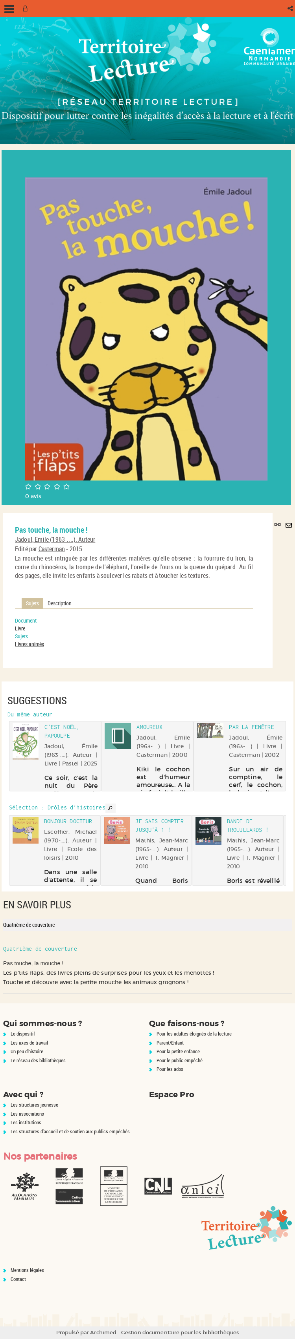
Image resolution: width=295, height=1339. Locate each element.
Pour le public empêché (180, 1060)
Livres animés (29, 644)
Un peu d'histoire (27, 1051)
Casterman (52, 548)
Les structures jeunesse (34, 1104)
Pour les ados (170, 1068)
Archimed (103, 1332)
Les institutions (26, 1122)
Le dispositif (23, 1033)
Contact (18, 1278)
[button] (291, 8)
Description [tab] (60, 603)
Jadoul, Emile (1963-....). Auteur (55, 539)
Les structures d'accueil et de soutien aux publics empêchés (70, 1131)
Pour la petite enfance (178, 1051)
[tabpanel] (134, 632)
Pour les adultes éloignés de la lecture (194, 1033)
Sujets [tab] (32, 603)
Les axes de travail (29, 1042)
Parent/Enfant (170, 1042)
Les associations (27, 1113)
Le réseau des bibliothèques (38, 1060)
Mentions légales (27, 1269)
